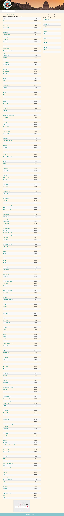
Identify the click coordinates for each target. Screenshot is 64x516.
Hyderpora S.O (6, 421)
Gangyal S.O (5, 193)
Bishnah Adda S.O (6, 177)
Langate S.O (5, 311)
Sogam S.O (5, 318)
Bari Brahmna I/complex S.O (9, 235)
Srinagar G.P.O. (6, 449)
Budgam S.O (5, 96)
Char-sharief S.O (6, 113)
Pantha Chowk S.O (7, 447)
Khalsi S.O (5, 327)
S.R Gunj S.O (5, 435)
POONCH (45, 42)
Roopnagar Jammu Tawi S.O (8, 172)
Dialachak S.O (6, 283)
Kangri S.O (5, 391)
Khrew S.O (5, 355)
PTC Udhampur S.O (7, 493)
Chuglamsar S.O (6, 322)
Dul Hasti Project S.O (7, 140)
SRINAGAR (46, 49)
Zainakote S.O (6, 364)
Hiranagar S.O (6, 288)
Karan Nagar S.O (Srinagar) (8, 424)
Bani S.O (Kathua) (6, 269)
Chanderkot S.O (6, 149)
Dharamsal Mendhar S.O (8, 343)
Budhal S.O (5, 373)
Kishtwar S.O (5, 138)
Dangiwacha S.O (6, 85)
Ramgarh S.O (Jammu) (7, 244)
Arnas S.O (5, 472)
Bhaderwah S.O (6, 126)
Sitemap (36, 514)
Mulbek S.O (5, 260)
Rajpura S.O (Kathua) (7, 290)
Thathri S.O (5, 129)
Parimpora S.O (6, 417)
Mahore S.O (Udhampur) (8, 463)
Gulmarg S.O (5, 80)
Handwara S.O (6, 308)
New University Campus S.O (8, 205)
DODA (45, 29)
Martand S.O (5, 32)
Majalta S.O (5, 488)
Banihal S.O (5, 119)
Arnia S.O (5, 175)
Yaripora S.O (5, 57)
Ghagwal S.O (5, 285)
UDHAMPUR (46, 52)
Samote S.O (5, 345)
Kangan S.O (5, 410)
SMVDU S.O (5, 486)
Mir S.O (4, 481)
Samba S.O (5, 246)
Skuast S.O (5, 440)
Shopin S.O (5, 366)
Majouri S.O (5, 465)
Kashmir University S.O (7, 401)
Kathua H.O (5, 297)
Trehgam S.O (5, 320)
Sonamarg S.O (6, 405)
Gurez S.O (5, 66)
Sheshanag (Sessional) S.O (8, 36)
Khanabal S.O (6, 27)
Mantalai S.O (5, 461)
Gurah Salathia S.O (7, 237)
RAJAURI (45, 47)
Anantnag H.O (6, 62)
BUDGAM (45, 26)
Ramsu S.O (5, 122)
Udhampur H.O (6, 497)
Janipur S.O (5, 200)
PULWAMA (46, 45)
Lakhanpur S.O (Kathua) (8, 299)
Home (4, 14)
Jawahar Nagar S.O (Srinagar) (9, 115)
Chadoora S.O (6, 117)
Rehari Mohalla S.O (7, 212)
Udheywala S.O (6, 221)
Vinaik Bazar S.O (6, 223)
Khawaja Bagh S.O (6, 76)
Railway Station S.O (7, 209)
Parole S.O (5, 304)
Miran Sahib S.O (6, 228)
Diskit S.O (5, 325)
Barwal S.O (5, 292)
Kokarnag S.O (6, 30)
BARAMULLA (46, 24)
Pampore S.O (6, 348)
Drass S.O (5, 255)
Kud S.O (4, 458)
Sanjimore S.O (6, 306)
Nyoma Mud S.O (6, 331)
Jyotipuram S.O (6, 474)
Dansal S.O (5, 186)
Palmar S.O (5, 142)
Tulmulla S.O (5, 408)
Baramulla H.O (6, 73)
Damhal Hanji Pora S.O (7, 50)
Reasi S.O (5, 470)
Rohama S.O (5, 87)
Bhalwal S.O (5, 182)
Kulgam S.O (5, 53)
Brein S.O (5, 414)
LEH (44, 40)
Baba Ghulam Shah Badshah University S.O (12, 384)
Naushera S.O (6, 382)
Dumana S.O (5, 189)
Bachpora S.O (6, 412)
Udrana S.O (5, 124)
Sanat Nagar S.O (6, 437)
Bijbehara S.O (6, 43)
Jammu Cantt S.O (6, 198)
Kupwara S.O (5, 315)
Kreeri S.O (5, 78)
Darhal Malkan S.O (7, 396)
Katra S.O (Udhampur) (7, 479)
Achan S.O (5, 20)
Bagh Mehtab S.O (6, 99)
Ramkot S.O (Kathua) (7, 281)
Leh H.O (4, 329)
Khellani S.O (5, 136)
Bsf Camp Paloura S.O (7, 156)
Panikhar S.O (5, 262)
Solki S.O (5, 371)
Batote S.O (5, 145)
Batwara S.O (5, 442)
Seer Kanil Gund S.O (7, 34)
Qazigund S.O (6, 55)
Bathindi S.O (5, 179)
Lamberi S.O (5, 380)
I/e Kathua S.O (6, 295)
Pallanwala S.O (6, 168)
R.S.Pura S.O (5, 230)
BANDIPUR (46, 22)
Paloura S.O (5, 207)
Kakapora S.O (6, 352)
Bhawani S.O (5, 378)
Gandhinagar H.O (6, 191)
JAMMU (45, 31)
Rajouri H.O (5, 389)
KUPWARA (46, 38)
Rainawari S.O (6, 431)
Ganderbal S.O (6, 403)
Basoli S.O (5, 272)
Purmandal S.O (6, 242)
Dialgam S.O (5, 23)
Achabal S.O (5, 39)
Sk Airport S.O (6, 106)
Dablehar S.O (6, 225)
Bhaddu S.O (5, 276)
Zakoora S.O (5, 454)
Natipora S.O (5, 110)
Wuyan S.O (5, 361)
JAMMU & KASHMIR (10, 14)
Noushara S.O (6, 428)
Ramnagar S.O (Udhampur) (8, 467)
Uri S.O (4, 92)
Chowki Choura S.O (7, 159)
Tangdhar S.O (6, 313)
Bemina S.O (5, 103)
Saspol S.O (5, 334)
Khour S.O (5, 163)
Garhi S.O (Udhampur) (7, 477)
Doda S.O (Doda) (6, 131)
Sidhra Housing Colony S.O (8, 248)
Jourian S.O (5, 161)
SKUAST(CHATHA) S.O (7, 232)
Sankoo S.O (5, 265)
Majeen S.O (5, 239)
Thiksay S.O (5, 336)
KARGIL (45, 33)
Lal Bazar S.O (5, 426)
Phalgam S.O (5, 60)
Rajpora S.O (5, 359)
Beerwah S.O (5, 108)
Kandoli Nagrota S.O (7, 202)
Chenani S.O (5, 456)
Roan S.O (5, 495)
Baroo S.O (5, 253)
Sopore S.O (5, 89)
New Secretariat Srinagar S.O (9, 444)
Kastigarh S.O (6, 133)
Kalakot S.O (5, 375)
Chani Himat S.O (6, 184)
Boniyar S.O (5, 94)
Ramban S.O (5, 147)
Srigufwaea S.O (6, 25)
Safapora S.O (5, 69)
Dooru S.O (5, 46)
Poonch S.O (5, 341)
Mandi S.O (5, 338)
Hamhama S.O (6, 419)
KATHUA (45, 35)
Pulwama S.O (6, 357)
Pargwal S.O (5, 170)
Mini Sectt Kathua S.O (7, 301)
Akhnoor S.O (5, 152)
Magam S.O (5, 101)
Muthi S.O (5, 166)
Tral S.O (4, 368)
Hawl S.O (5, 350)
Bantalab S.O (5, 154)
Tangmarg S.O (6, 451)
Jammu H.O (5, 195)
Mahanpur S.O (6, 274)
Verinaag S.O (5, 41)
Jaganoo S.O (5, 490)
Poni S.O (5, 484)
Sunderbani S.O (6, 394)
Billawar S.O (5, 278)
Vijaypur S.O (5, 251)
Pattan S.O (5, 83)
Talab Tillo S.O (6, 216)
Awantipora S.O (6, 48)
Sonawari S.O (6, 71)
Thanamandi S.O (6, 398)
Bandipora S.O (6, 64)
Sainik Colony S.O (6, 214)
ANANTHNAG (46, 19)
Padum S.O (5, 267)
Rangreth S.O (6, 433)
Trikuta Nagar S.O (6, 219)
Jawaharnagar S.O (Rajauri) (8, 387)
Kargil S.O (5, 258)
